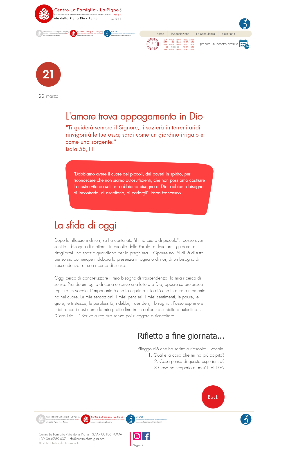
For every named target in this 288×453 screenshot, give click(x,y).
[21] (48, 74)
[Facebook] (146, 436)
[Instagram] (137, 436)
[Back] (213, 397)
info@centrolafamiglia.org (87, 439)
